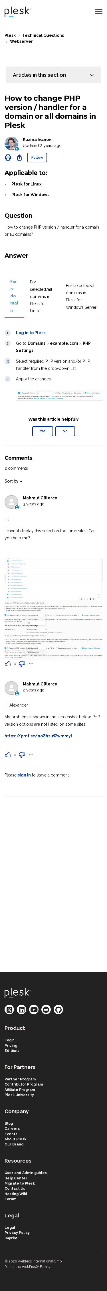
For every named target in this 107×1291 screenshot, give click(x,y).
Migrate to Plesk (20, 1183)
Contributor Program (24, 1084)
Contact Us (15, 1188)
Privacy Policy (17, 1233)
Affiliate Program (20, 1090)
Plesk (10, 35)
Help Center (16, 1178)
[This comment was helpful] (8, 663)
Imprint (11, 1238)
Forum (10, 1199)
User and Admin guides (26, 1173)
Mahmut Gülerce (40, 498)
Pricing (11, 1045)
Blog (9, 1123)
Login (10, 1040)
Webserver (21, 41)
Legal (10, 1227)
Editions (12, 1050)
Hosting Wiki (16, 1194)
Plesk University (19, 1095)
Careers (12, 1128)
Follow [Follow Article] (37, 157)
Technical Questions (43, 35)
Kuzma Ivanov (37, 139)
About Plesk (15, 1139)
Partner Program (20, 1079)
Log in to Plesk (31, 332)
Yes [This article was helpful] (43, 431)
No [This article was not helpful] (65, 431)
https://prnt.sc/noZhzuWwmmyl (38, 736)
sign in (24, 775)
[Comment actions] (31, 663)
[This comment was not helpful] (22, 663)
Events (11, 1134)
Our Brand (14, 1144)
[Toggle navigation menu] (99, 12)
